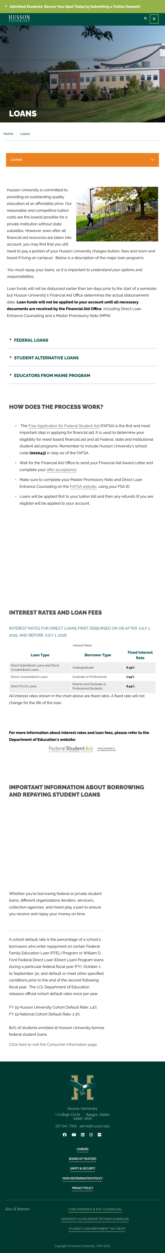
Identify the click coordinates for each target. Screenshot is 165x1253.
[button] (82, 160)
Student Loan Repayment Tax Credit (97, 1229)
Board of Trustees (82, 1159)
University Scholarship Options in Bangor (95, 1219)
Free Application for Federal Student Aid (63, 426)
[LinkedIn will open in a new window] (85, 1135)
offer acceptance (61, 470)
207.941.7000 (66, 1126)
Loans (24, 134)
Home (8, 134)
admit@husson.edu (94, 1126)
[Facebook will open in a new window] (67, 1135)
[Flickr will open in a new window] (100, 1135)
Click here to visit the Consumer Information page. (53, 1044)
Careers (82, 1149)
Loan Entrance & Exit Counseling (95, 1209)
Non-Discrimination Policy (82, 1178)
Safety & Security (82, 1168)
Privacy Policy (82, 1188)
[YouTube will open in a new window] (76, 1135)
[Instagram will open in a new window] (93, 1135)
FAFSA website (83, 486)
